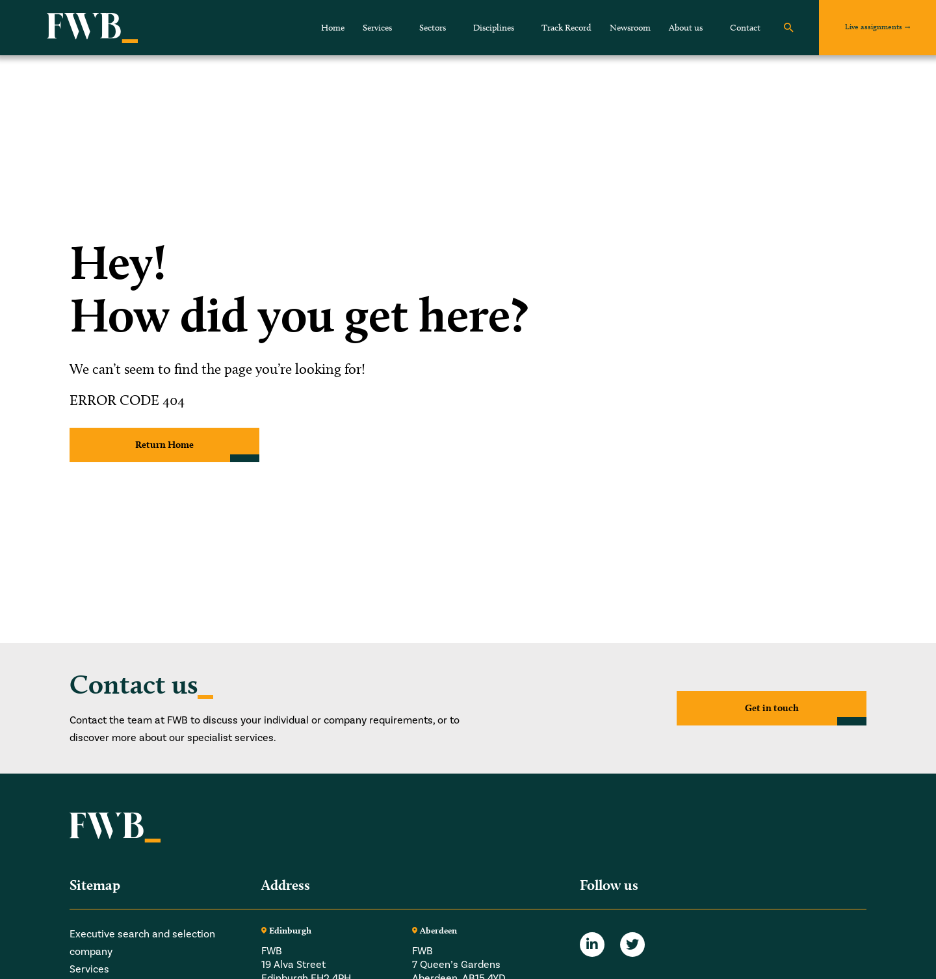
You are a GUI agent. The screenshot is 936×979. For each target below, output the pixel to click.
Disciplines (493, 27)
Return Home (165, 445)
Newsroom (630, 27)
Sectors (432, 27)
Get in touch (771, 707)
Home (332, 27)
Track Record (566, 27)
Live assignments (873, 26)
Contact (745, 27)
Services (377, 27)
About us (686, 27)
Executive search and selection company (142, 943)
